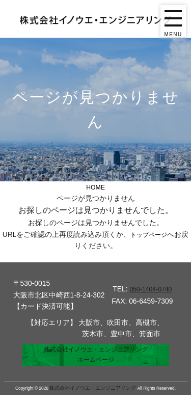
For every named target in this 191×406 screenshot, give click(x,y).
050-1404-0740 (151, 289)
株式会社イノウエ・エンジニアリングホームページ (95, 360)
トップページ (152, 234)
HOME (95, 187)
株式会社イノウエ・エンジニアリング (92, 399)
